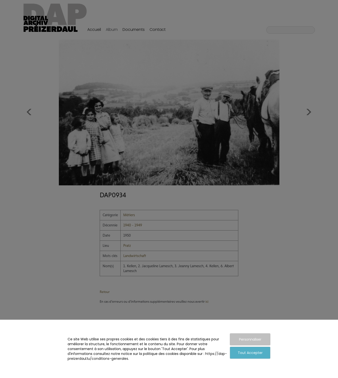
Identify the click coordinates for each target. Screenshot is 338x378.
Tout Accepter (250, 352)
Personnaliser (250, 339)
